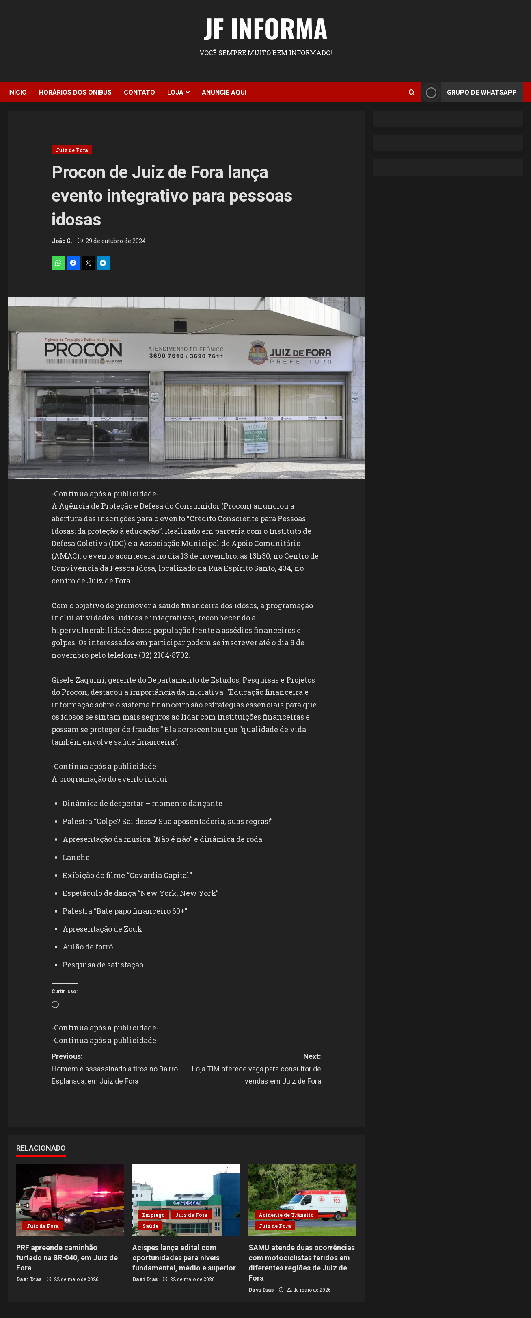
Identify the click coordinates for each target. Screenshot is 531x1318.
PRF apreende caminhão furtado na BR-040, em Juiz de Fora (67, 1257)
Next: (253, 1070)
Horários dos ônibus (75, 92)
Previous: (119, 1070)
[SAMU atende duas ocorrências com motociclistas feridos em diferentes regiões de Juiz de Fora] (302, 1200)
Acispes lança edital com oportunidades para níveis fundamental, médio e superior (184, 1257)
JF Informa (266, 28)
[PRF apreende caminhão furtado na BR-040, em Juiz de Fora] (70, 1200)
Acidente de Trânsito (286, 1215)
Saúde (150, 1226)
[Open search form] (412, 92)
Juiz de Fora (72, 150)
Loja (175, 92)
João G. (62, 241)
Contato (139, 92)
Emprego (153, 1215)
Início (17, 92)
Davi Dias (28, 1279)
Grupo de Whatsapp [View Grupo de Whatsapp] (469, 92)
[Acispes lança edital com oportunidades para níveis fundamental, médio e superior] (186, 1200)
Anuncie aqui (224, 92)
